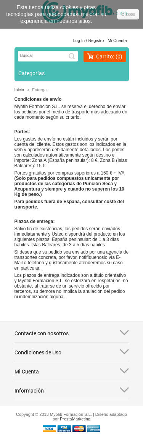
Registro (96, 40)
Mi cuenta (117, 40)
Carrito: (109, 56)
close (128, 14)
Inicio (19, 89)
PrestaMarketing (75, 419)
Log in (79, 40)
